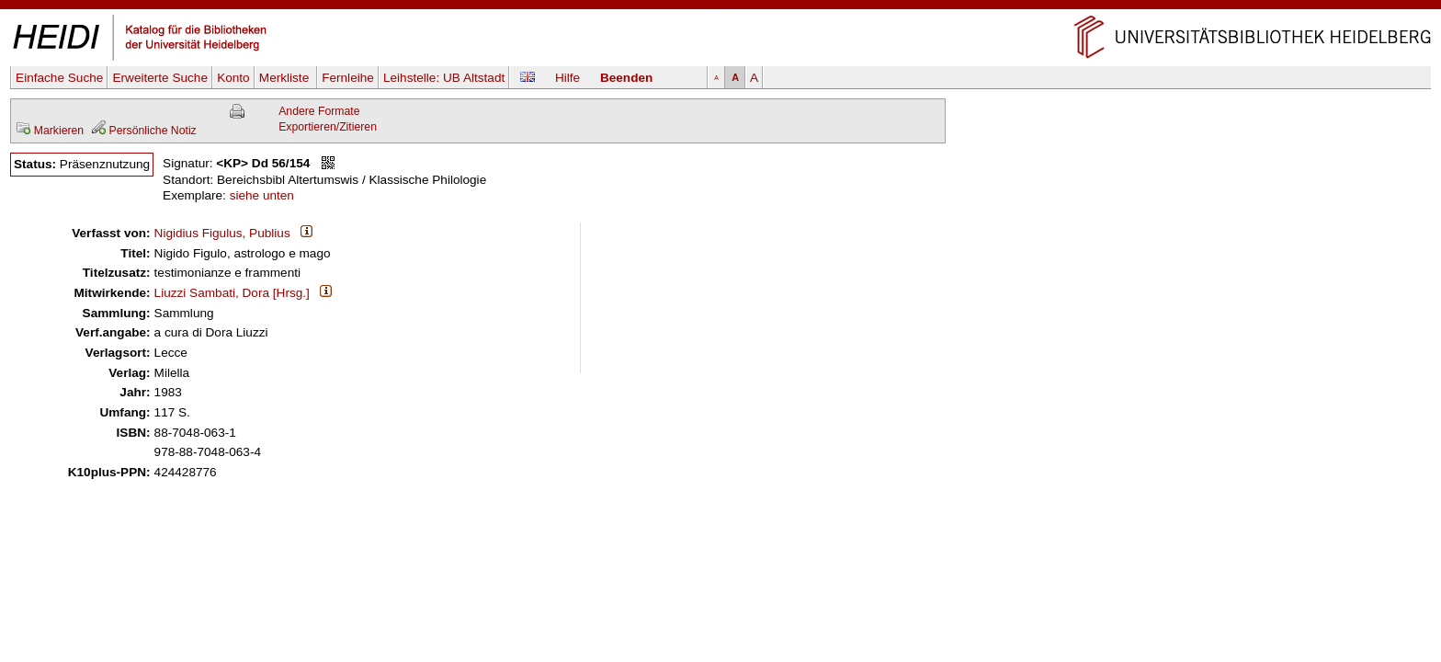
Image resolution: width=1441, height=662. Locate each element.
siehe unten (262, 195)
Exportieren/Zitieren (327, 126)
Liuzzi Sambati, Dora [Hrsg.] (232, 293)
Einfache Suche (59, 78)
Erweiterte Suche (160, 78)
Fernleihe (348, 78)
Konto (233, 78)
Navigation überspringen (721, 7)
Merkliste (285, 78)
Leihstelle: (444, 78)
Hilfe (567, 78)
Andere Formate (318, 111)
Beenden (626, 78)
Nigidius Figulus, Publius (222, 233)
